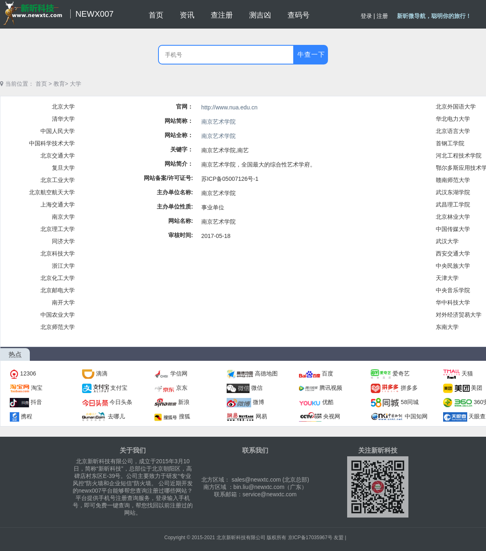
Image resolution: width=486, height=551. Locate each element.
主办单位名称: (175, 192)
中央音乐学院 (453, 290)
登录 (366, 16)
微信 (257, 387)
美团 (476, 387)
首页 (41, 83)
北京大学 (63, 106)
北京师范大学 (57, 327)
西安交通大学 (453, 253)
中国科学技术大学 (52, 143)
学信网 (178, 373)
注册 (382, 16)
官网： (184, 106)
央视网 (331, 416)
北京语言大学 (453, 131)
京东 (181, 387)
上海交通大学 (57, 204)
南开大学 (63, 302)
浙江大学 (63, 265)
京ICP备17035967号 (310, 537)
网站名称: (180, 221)
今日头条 (120, 402)
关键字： (181, 149)
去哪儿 (116, 416)
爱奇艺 (401, 373)
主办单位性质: (175, 206)
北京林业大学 (453, 216)
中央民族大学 (453, 265)
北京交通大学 (57, 155)
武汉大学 (447, 241)
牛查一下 (311, 54)
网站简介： (179, 163)
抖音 (36, 402)
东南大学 (447, 327)
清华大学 (63, 119)
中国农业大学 (57, 314)
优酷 (328, 402)
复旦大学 (63, 167)
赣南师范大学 (453, 180)
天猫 (467, 373)
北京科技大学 (57, 253)
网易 (261, 416)
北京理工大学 (57, 229)
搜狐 (184, 416)
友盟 (338, 537)
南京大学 (63, 216)
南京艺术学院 (218, 121)
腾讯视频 (330, 387)
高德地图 (266, 373)
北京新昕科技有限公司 (240, 537)
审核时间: (180, 235)
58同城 (410, 402)
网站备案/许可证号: (168, 178)
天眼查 (477, 416)
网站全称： (179, 135)
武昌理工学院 (453, 204)
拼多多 (409, 387)
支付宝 (118, 387)
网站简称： (179, 121)
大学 (75, 83)
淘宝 (36, 387)
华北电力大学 (453, 119)
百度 (327, 373)
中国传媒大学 (453, 229)
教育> (61, 83)
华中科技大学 (453, 302)
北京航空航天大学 (52, 192)
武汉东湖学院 (453, 192)
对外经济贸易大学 (459, 314)
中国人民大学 (57, 131)
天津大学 (447, 278)
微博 (258, 402)
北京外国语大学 (456, 106)
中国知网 (416, 416)
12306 (28, 373)
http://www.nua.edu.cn (229, 107)
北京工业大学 (57, 180)
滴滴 (101, 373)
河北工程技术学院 (459, 155)
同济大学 (63, 241)
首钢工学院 (450, 143)
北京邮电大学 (57, 290)
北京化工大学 (57, 278)
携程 (26, 416)
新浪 (183, 402)
